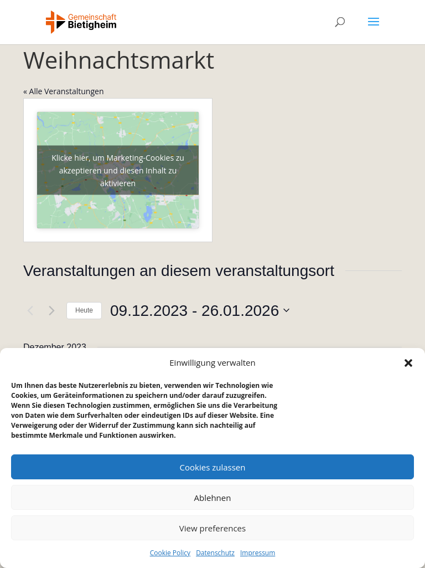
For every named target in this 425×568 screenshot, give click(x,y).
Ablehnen (212, 497)
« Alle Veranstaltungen (63, 91)
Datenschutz (215, 552)
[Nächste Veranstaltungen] (51, 310)
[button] (408, 363)
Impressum (257, 552)
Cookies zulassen (213, 467)
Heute (84, 310)
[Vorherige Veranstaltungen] (30, 310)
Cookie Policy (170, 552)
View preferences (212, 528)
